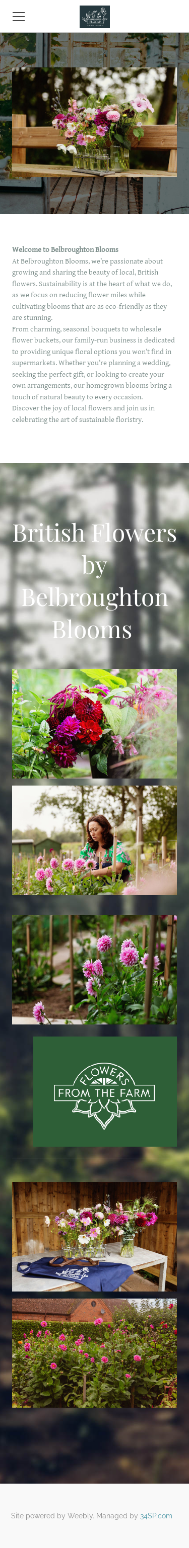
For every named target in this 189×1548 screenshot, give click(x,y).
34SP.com (156, 1516)
